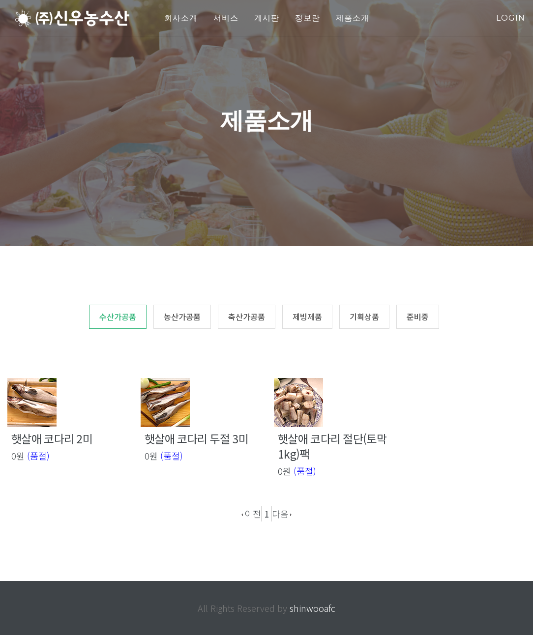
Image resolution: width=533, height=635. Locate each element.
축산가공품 (246, 316)
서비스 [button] (225, 18)
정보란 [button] (307, 18)
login (510, 18)
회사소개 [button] (181, 18)
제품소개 (352, 18)
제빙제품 (307, 316)
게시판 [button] (266, 18)
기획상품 (364, 316)
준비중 (418, 316)
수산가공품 (117, 316)
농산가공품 (182, 316)
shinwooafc (312, 608)
